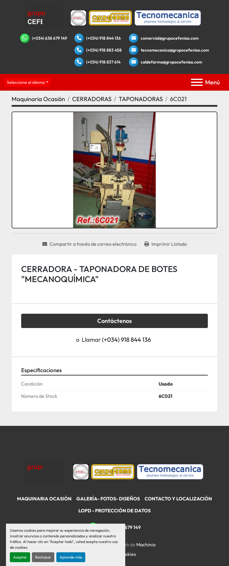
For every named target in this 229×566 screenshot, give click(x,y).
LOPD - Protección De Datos (114, 511)
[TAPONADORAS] (141, 99)
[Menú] (197, 82)
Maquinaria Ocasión (44, 499)
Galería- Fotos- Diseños (108, 499)
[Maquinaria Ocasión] (38, 99)
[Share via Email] (89, 244)
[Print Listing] (165, 244)
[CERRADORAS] (92, 99)
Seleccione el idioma (26, 82)
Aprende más (71, 557)
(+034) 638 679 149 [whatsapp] (49, 38)
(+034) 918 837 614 (103, 62)
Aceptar (20, 557)
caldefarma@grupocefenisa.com (171, 62)
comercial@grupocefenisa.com (170, 38)
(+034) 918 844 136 (103, 38)
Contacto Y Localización (178, 499)
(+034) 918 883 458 (104, 50)
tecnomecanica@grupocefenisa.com (175, 50)
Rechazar (43, 557)
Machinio (146, 545)
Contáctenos (114, 320)
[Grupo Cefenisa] (43, 471)
